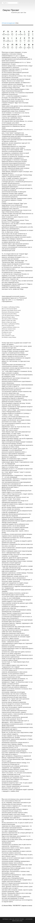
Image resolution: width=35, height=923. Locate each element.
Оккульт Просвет (11, 10)
